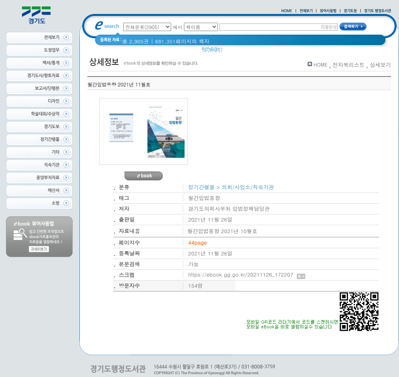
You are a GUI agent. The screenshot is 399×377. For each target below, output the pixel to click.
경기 (355, 51)
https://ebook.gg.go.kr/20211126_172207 (246, 274)
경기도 (235, 51)
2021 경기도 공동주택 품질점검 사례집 (297, 51)
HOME (321, 64)
